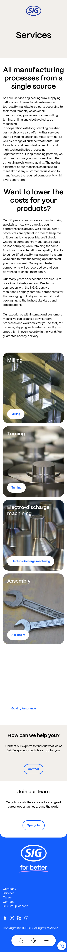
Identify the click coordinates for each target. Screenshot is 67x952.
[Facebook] (6, 917)
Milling (15, 414)
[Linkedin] (20, 917)
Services (8, 893)
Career (7, 897)
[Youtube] (27, 917)
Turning (16, 487)
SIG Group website (15, 906)
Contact (33, 769)
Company (9, 889)
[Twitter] (13, 917)
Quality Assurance (23, 708)
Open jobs (33, 825)
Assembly (18, 635)
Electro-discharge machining (30, 561)
